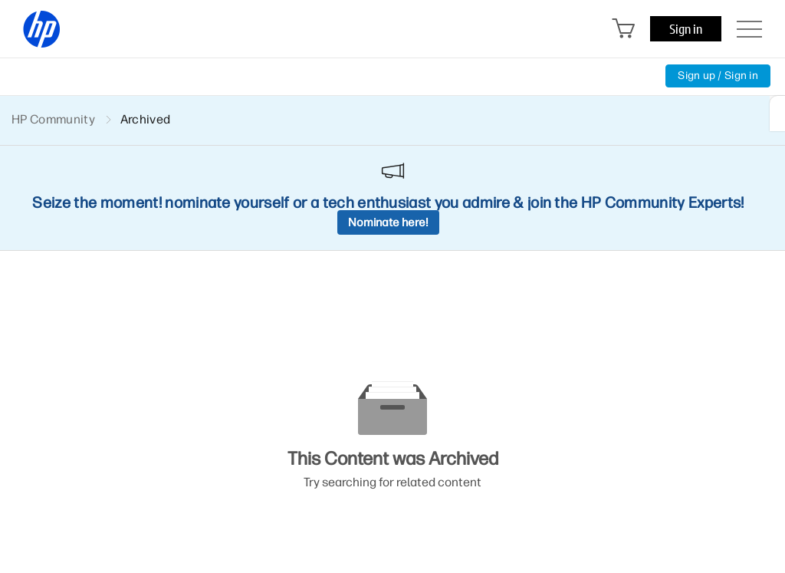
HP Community (53, 119)
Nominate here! (388, 222)
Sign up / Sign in (718, 75)
